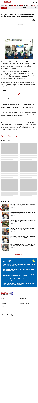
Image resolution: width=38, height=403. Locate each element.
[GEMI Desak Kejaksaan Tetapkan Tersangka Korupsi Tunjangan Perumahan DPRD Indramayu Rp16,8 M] (5, 247)
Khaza (26, 5)
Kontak (2, 298)
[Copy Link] (19, 136)
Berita (4, 5)
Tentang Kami (23, 298)
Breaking (1, 246)
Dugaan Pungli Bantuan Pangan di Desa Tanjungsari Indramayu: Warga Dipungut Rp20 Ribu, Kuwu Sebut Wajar (22, 237)
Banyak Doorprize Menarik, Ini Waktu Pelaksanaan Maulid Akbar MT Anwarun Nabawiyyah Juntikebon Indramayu (19, 284)
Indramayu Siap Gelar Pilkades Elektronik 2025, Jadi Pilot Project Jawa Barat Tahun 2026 (18, 270)
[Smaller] (31, 20)
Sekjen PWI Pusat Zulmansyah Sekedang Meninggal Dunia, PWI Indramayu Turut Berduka (22, 229)
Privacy (3, 306)
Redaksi (3, 301)
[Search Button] (36, 2)
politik (1, 221)
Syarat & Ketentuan (24, 303)
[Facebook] (2, 136)
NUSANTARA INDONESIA (9, 318)
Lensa (12, 5)
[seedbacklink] (11, 293)
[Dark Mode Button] (33, 2)
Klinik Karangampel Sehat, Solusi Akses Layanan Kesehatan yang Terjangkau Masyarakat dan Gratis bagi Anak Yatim (18, 274)
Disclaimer (3, 303)
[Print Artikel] (16, 136)
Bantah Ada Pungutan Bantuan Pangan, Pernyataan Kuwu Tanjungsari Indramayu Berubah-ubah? (22, 213)
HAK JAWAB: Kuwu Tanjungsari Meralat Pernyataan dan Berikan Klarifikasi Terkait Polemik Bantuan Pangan (23, 205)
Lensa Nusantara (1, 208)
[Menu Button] (2, 2)
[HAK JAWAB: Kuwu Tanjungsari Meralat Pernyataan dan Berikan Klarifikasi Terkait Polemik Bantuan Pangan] (5, 207)
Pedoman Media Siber (25, 301)
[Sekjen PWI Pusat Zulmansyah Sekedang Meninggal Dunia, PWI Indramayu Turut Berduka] (5, 231)
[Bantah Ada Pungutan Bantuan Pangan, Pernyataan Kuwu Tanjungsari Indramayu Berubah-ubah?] (5, 215)
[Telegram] (8, 136)
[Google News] (13, 315)
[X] (5, 136)
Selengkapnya (19, 254)
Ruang (20, 5)
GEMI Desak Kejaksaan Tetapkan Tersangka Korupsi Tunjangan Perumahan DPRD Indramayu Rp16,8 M (22, 245)
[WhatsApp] (13, 136)
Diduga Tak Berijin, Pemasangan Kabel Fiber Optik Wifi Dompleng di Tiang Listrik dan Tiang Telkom (19, 265)
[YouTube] (10, 315)
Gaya (32, 5)
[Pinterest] (10, 136)
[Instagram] (5, 315)
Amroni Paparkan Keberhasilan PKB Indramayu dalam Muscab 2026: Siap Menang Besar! (23, 221)
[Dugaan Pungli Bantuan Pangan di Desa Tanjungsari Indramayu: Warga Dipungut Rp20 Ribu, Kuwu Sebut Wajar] (5, 239)
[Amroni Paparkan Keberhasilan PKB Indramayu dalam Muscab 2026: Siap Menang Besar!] (5, 223)
